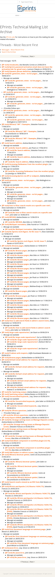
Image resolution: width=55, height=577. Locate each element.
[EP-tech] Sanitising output (13, 394)
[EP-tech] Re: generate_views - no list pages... (20, 74)
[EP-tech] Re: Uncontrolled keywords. (20, 401)
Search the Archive (9, 52)
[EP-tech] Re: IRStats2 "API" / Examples (20, 131)
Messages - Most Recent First (13, 50)
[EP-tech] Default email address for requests (20, 360)
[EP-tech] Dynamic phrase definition (16, 71)
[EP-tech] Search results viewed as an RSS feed (20, 482)
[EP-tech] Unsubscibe (10, 65)
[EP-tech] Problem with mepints (15, 353)
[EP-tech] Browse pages (11, 357)
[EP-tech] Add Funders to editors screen (18, 452)
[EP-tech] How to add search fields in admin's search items (25, 321)
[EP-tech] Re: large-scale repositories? (20, 337)
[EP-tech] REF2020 (9, 217)
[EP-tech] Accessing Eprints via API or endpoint (20, 176)
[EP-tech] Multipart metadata (14, 224)
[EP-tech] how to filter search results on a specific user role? (26, 205)
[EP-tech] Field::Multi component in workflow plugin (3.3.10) (26, 441)
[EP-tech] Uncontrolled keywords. (15, 396)
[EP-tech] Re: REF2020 (13, 222)
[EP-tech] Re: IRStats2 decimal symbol (20, 462)
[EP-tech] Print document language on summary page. (24, 529)
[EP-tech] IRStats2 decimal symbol (15, 455)
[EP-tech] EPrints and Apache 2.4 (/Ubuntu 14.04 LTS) (23, 486)
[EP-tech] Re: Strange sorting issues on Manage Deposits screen (27, 420)
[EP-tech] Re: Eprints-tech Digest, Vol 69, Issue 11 (21, 232)
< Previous (24, 56)
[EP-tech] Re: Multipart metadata (18, 229)
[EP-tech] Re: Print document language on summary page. (28, 536)
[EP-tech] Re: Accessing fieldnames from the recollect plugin (29, 171)
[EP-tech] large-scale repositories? (16, 332)
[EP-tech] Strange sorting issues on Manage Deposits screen (26, 429)
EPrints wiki (10, 37)
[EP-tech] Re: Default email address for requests (24, 367)
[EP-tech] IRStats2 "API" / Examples (16, 124)
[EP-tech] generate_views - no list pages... (19, 180)
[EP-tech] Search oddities (12, 143)
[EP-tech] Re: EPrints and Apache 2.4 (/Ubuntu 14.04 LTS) (27, 493)
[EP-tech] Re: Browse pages (13, 246)
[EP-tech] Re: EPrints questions (14, 410)
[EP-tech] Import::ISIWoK (11, 417)
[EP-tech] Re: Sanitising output (14, 392)
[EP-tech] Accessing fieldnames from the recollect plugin (25, 164)
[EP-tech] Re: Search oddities (16, 148)
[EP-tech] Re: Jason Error (14, 553)
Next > (32, 56)
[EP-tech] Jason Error (10, 548)
